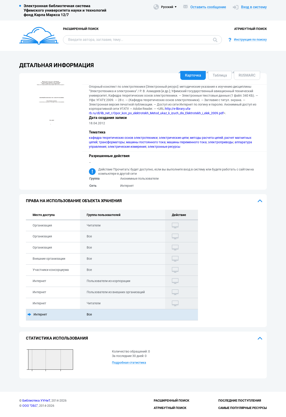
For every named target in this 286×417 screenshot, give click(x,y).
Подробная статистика (129, 362)
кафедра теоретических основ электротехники (123, 137)
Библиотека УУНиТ (36, 400)
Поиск (215, 40)
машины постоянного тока (146, 142)
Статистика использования (57, 338)
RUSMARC (247, 75)
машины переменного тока (187, 142)
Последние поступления (239, 400)
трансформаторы (112, 142)
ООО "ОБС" (30, 405)
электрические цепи (174, 137)
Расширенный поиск (81, 29)
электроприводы (220, 142)
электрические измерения (127, 146)
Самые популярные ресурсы (242, 408)
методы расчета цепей (206, 137)
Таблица (220, 75)
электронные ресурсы (164, 146)
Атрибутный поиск (250, 29)
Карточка (193, 75)
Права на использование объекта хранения (74, 200)
